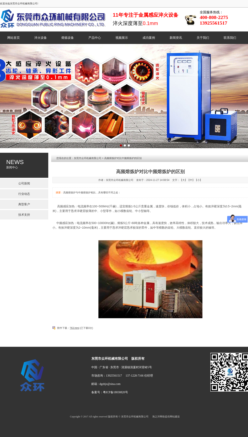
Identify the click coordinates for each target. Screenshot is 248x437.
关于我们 (203, 37)
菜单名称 (81, 343)
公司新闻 (24, 183)
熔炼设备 (67, 37)
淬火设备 (40, 37)
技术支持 (24, 214)
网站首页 (13, 37)
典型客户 (24, 204)
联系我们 (230, 37)
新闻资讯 (176, 37)
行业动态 (24, 193)
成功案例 (149, 37)
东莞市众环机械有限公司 (87, 158)
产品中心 (94, 37)
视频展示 (121, 37)
